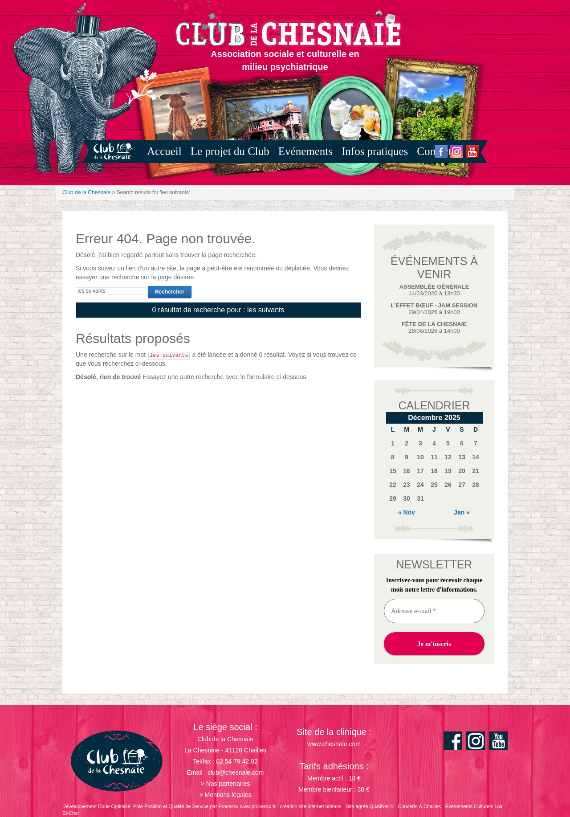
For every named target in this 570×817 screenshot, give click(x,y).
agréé (362, 806)
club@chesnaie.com (236, 772)
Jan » (462, 512)
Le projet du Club (230, 151)
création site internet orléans (311, 806)
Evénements (305, 151)
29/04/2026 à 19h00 (434, 308)
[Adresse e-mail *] (434, 611)
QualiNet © (382, 806)
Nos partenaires (228, 783)
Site (350, 806)
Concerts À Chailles (419, 806)
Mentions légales (228, 794)
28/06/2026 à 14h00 (434, 327)
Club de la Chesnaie (86, 192)
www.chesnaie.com (334, 744)
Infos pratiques (375, 151)
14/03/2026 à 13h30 (434, 290)
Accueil (164, 151)
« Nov (406, 512)
